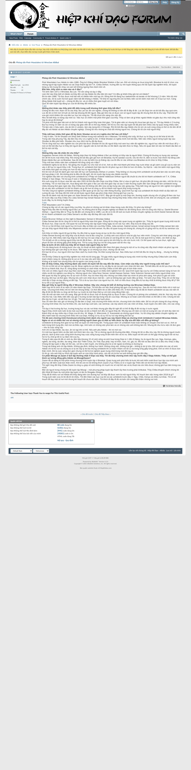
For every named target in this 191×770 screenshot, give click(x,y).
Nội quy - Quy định (65, 440)
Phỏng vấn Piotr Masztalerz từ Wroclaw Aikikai (37, 62)
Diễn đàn (15, 45)
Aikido (25, 45)
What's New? (16, 34)
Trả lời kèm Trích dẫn (172, 386)
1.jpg (44, 106)
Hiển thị (176, 67)
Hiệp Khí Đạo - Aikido (156, 450)
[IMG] (59, 430)
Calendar (27, 38)
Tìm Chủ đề (165, 67)
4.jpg (44, 216)
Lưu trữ (169, 450)
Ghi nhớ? (130, 6)
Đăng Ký (175, 2)
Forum (30, 34)
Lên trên (177, 450)
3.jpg (44, 202)
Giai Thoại (36, 45)
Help (165, 2)
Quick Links (64, 38)
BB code (60, 425)
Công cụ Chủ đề (151, 67)
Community (37, 38)
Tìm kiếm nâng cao (175, 38)
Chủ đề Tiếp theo (102, 414)
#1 (180, 72)
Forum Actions (50, 38)
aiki (12, 397)
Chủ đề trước (87, 414)
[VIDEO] (60, 433)
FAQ (21, 38)
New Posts (13, 38)
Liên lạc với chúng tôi (137, 450)
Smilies (60, 428)
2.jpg (44, 150)
